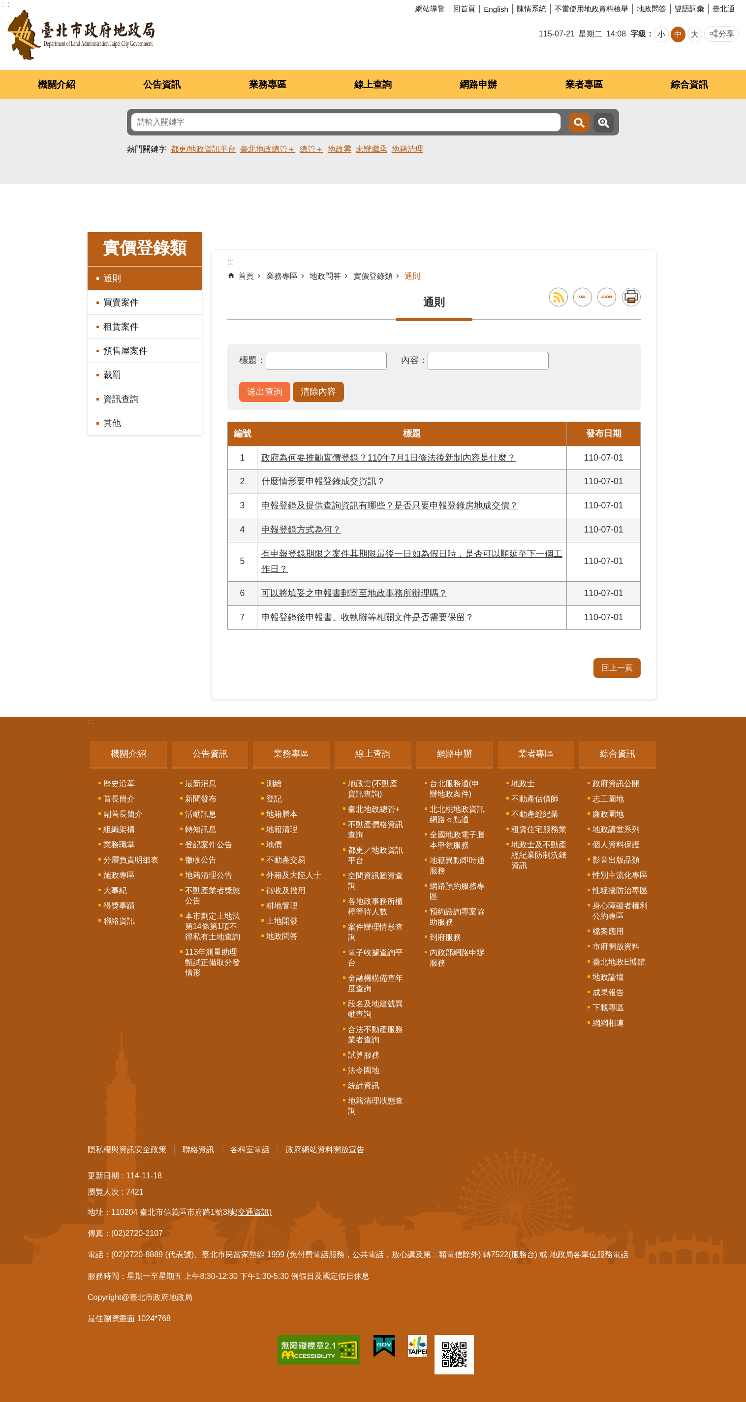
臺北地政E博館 (618, 962)
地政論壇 (608, 977)
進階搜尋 (603, 123)
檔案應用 (608, 931)
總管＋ (311, 149)
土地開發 (282, 921)
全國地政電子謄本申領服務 (457, 840)
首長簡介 (119, 799)
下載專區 (608, 1007)
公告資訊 (162, 84)
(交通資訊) (253, 1212)
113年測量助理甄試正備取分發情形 (212, 962)
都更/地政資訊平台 (203, 149)
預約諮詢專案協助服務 (457, 916)
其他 (112, 423)
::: (91, 721)
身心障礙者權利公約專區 (620, 910)
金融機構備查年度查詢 (375, 983)
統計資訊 (363, 1085)
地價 (274, 844)
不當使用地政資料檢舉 (591, 8)
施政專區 (119, 875)
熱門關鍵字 (146, 149)
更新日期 (103, 1175)
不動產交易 (286, 860)
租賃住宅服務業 (538, 829)
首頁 (246, 276)
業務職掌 (119, 844)
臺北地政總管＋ (267, 149)
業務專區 (267, 84)
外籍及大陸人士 (293, 875)
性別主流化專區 (620, 875)
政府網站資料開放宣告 (325, 1149)
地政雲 (339, 149)
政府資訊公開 (616, 783)
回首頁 (464, 8)
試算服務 (363, 1055)
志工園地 (608, 799)
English (496, 9)
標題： (252, 360)
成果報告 (608, 992)
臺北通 (724, 8)
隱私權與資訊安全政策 (127, 1149)
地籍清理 (407, 149)
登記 (274, 799)
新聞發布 (201, 799)
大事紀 (115, 890)
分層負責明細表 (130, 860)
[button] (264, 392)
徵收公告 (201, 860)
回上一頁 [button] (617, 668)
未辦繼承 (371, 149)
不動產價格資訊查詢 (375, 829)
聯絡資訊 (119, 921)
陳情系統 (531, 8)
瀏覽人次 (103, 1192)
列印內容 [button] (631, 297)
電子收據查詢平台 (375, 957)
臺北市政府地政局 (81, 35)
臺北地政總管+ (374, 809)
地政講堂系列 (616, 829)
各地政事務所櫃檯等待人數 (375, 906)
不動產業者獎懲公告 (212, 895)
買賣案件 (121, 302)
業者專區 (584, 84)
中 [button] (678, 34)
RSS (558, 297)
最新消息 (201, 783)
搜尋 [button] (579, 123)
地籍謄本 (282, 814)
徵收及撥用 (286, 890)
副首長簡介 (123, 814)
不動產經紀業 (535, 814)
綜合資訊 (689, 84)
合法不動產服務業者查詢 (375, 1034)
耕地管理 (282, 905)
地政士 (523, 783)
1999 (276, 1254)
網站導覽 (430, 8)
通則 (112, 278)
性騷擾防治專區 (620, 890)
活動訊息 (201, 814)
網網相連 (608, 1023)
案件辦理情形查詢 (375, 932)
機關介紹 (56, 84)
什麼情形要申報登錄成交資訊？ (323, 481)
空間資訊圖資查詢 (375, 880)
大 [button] (695, 34)
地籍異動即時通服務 (457, 865)
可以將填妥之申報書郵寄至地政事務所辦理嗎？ (354, 593)
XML (582, 297)
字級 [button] (638, 34)
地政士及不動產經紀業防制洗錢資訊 (538, 854)
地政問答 (651, 8)
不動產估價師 (535, 799)
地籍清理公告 (208, 875)
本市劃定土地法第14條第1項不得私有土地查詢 (212, 926)
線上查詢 (373, 84)
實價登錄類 (144, 248)
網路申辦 (478, 84)
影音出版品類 (616, 860)
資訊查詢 (121, 399)
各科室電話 (250, 1149)
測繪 (274, 783)
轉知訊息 (201, 829)
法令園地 (363, 1070)
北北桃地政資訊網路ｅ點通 (457, 814)
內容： (414, 360)
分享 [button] (726, 34)
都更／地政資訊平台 (375, 855)
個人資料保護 (616, 844)
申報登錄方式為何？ (301, 529)
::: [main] (230, 262)
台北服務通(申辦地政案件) (454, 788)
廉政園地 (608, 814)
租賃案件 (121, 327)
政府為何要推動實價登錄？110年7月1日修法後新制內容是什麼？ (388, 458)
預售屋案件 (125, 351)
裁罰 (112, 375)
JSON (606, 297)
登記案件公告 (208, 844)
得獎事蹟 (119, 905)
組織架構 (119, 829)
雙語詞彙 (689, 8)
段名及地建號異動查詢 (375, 1009)
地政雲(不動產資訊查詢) (373, 788)
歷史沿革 (119, 783)
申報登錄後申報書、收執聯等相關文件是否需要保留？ (367, 617)
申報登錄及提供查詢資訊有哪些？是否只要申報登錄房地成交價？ (389, 505)
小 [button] (661, 34)
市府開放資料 (616, 946)
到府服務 (445, 937)
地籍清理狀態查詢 (375, 1106)
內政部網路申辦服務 (457, 957)
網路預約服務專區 (457, 891)
